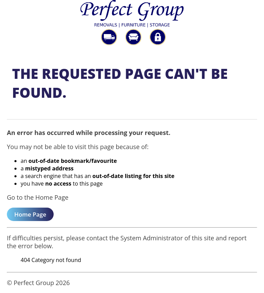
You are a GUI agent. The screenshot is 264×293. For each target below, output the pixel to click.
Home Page (30, 214)
